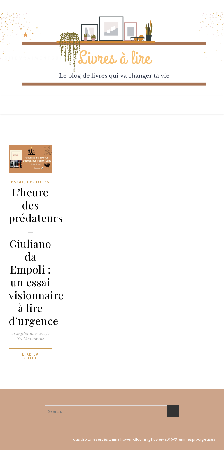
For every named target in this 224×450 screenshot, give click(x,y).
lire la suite (30, 356)
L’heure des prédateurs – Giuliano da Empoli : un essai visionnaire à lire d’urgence (36, 256)
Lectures (38, 181)
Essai (17, 181)
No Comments (30, 338)
